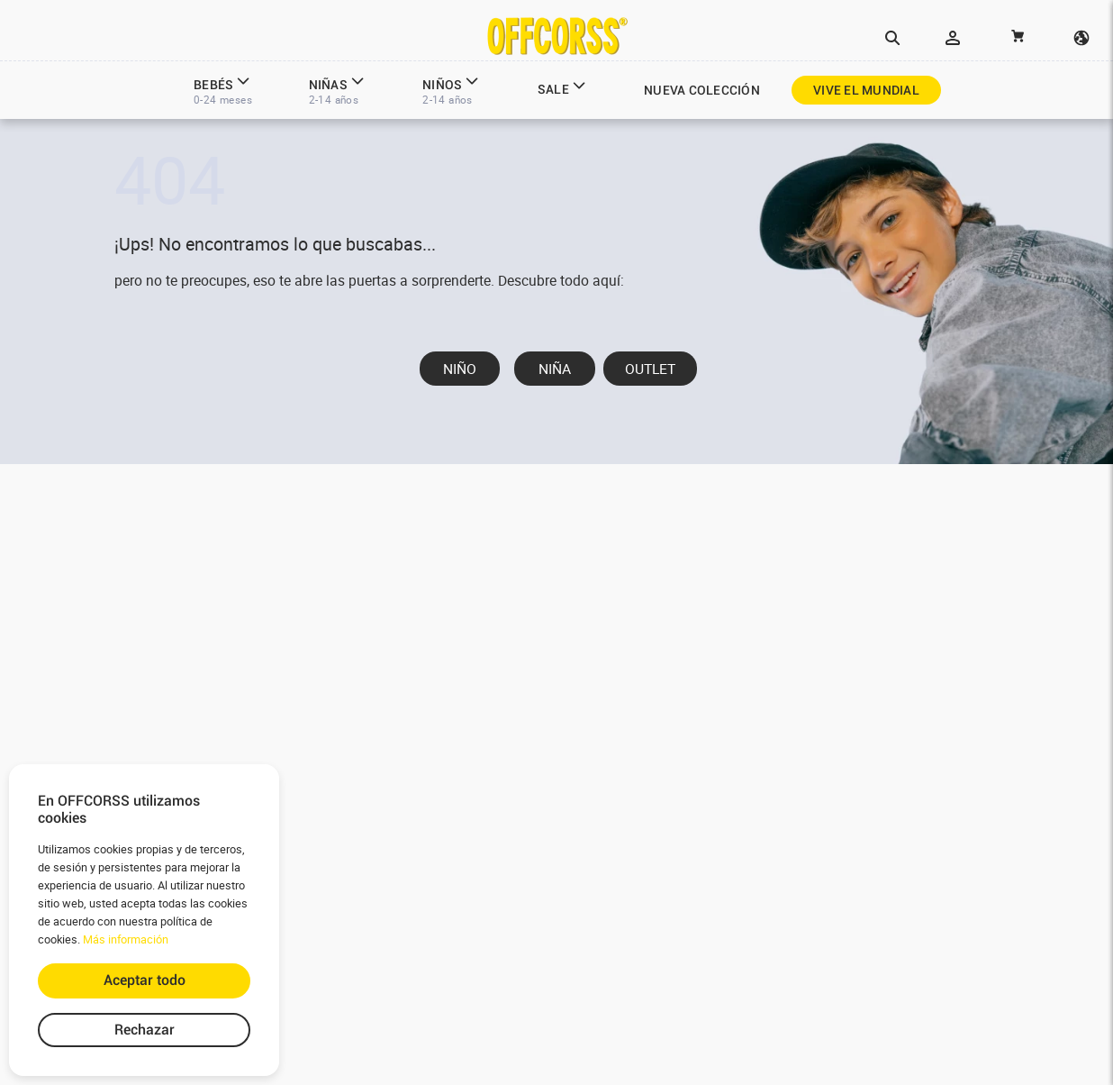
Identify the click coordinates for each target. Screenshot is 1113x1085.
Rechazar (144, 1029)
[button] (892, 39)
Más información (125, 939)
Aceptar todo (145, 980)
